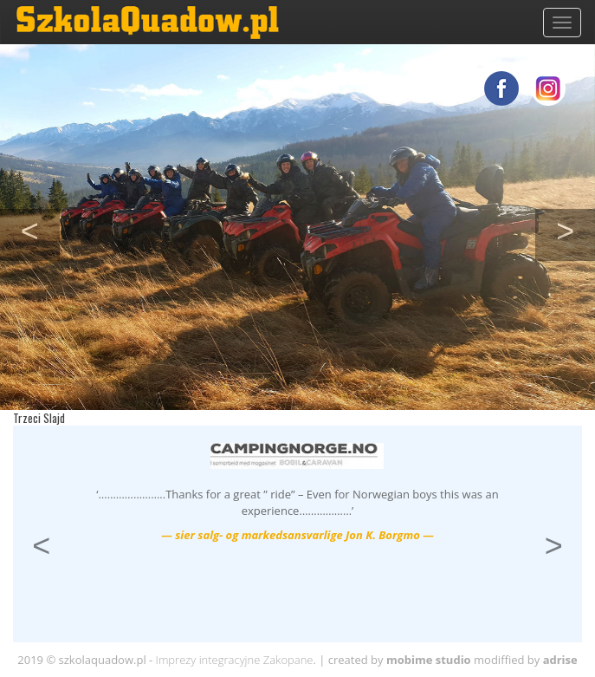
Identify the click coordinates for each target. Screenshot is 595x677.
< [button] (40, 229)
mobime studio (428, 659)
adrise (560, 659)
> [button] (575, 229)
